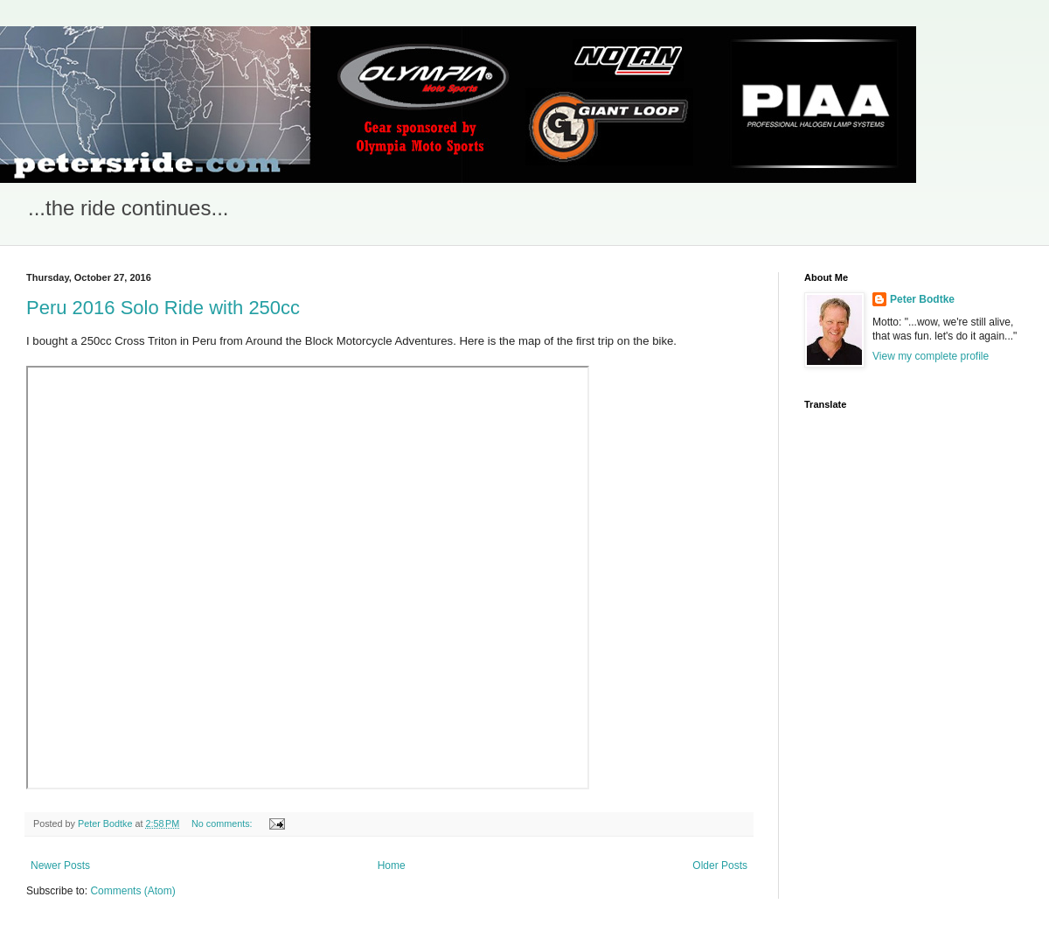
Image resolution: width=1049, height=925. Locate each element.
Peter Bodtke (922, 299)
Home (392, 865)
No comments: (223, 823)
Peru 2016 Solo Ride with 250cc (163, 308)
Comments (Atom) (132, 891)
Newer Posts (60, 865)
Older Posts (719, 865)
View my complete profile (930, 356)
